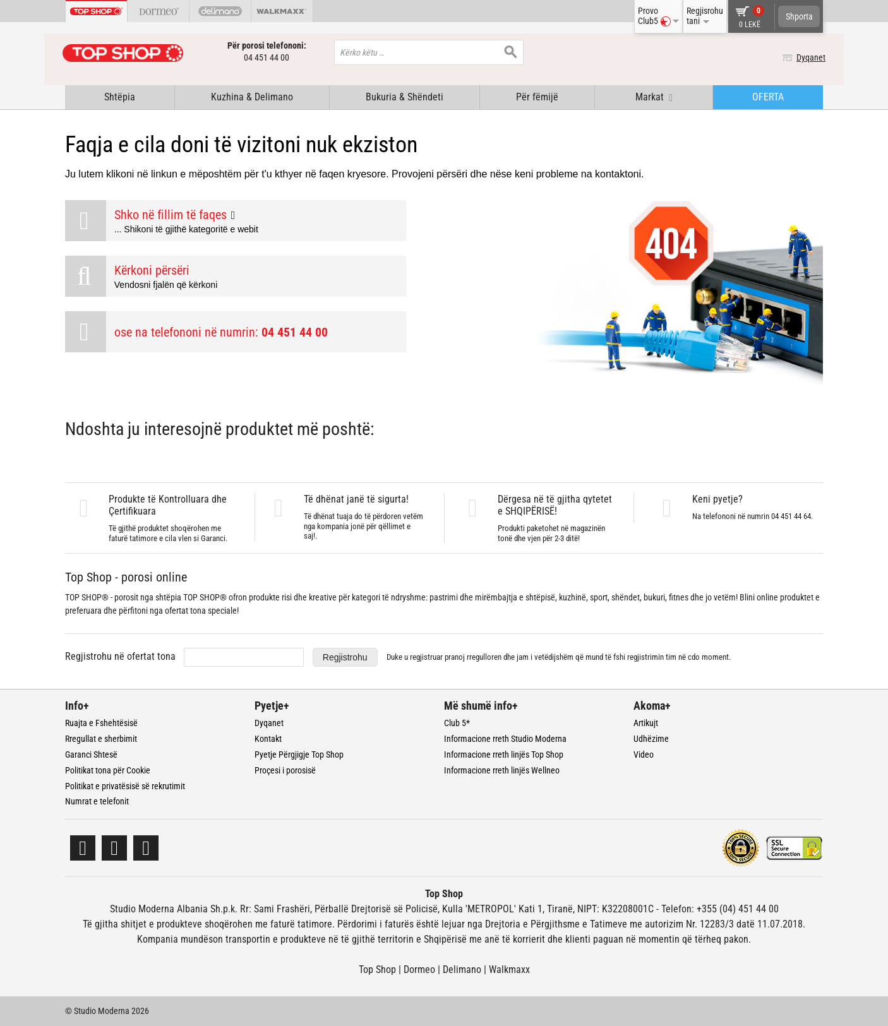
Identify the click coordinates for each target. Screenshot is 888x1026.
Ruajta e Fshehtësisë (101, 723)
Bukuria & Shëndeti (404, 97)
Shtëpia (119, 97)
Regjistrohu (345, 657)
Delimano (462, 969)
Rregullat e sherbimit (101, 739)
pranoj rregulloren (473, 657)
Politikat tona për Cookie (107, 770)
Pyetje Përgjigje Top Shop (299, 754)
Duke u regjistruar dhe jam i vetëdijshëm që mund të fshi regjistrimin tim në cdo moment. (559, 657)
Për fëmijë (537, 97)
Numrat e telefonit (97, 801)
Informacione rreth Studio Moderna (505, 739)
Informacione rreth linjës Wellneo (502, 770)
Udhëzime (651, 739)
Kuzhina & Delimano (252, 97)
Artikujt (645, 723)
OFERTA (768, 97)
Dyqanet (808, 57)
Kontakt (268, 739)
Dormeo (419, 969)
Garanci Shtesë (91, 754)
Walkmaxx (509, 969)
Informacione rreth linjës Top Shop (503, 754)
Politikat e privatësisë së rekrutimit (125, 785)
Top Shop (377, 969)
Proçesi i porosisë (285, 770)
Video (643, 754)
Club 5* (457, 723)
